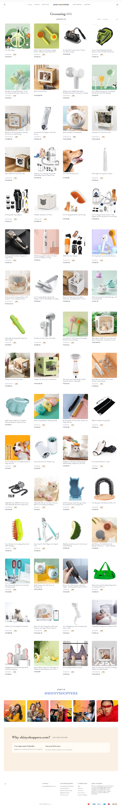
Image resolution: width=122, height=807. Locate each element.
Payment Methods (64, 788)
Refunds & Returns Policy (66, 790)
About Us (80, 788)
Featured (87, 4)
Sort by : (99, 19)
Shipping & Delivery (65, 792)
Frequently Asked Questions (67, 786)
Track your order (64, 795)
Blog (79, 786)
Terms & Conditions (82, 795)
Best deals (45, 4)
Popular (37, 4)
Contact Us (80, 790)
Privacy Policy (81, 792)
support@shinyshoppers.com (49, 786)
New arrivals (77, 4)
